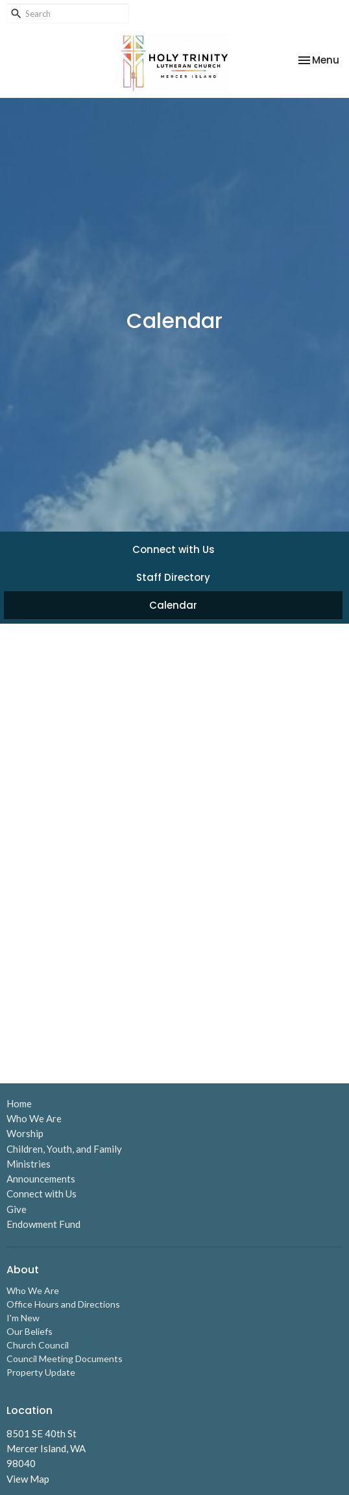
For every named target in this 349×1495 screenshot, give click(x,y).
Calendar (173, 605)
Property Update (40, 1372)
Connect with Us (173, 549)
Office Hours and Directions (63, 1304)
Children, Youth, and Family (64, 1149)
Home (19, 1103)
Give (16, 1209)
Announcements (40, 1178)
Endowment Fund (43, 1224)
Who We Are (34, 1118)
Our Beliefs (29, 1331)
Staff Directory (173, 577)
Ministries (28, 1164)
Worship (24, 1133)
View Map (27, 1479)
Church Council (37, 1344)
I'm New (23, 1317)
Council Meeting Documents (64, 1358)
